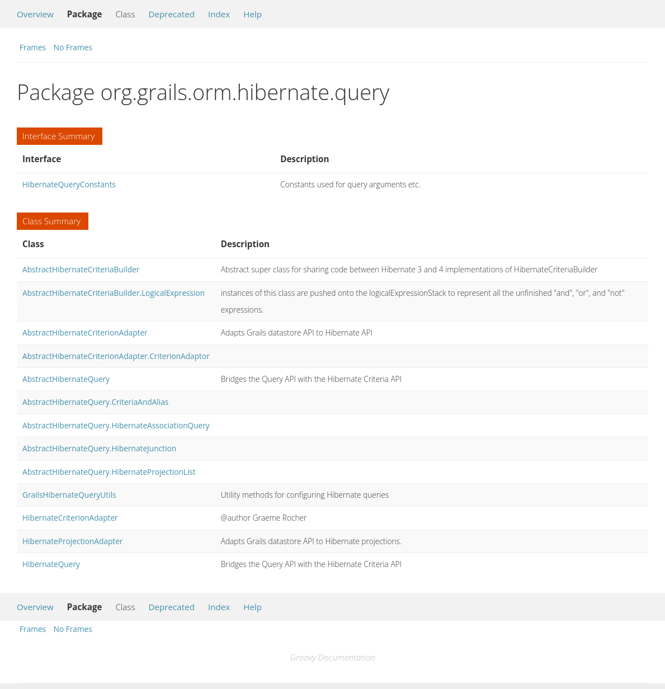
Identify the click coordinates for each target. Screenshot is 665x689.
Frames (33, 47)
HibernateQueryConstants (69, 184)
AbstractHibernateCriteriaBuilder (80, 269)
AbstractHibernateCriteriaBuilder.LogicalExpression (113, 292)
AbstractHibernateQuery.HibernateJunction (99, 448)
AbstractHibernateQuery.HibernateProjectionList (109, 471)
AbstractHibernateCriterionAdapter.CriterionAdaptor (116, 356)
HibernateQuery (51, 564)
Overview (35, 14)
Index (219, 14)
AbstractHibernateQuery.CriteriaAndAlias (95, 402)
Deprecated (171, 14)
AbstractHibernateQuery (66, 379)
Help (252, 14)
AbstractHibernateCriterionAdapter (85, 332)
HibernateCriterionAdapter (70, 517)
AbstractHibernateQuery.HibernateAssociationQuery (116, 425)
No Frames (73, 47)
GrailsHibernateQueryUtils (69, 494)
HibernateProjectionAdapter (72, 541)
